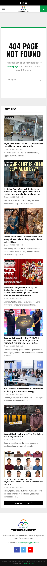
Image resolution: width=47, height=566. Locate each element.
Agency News (10, 117)
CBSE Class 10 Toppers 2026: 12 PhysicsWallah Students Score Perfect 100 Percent (23, 482)
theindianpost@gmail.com (28, 543)
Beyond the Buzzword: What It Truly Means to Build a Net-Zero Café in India (23, 145)
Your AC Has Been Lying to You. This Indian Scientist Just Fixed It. (23, 435)
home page (12, 66)
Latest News (10, 109)
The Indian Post (28, 563)
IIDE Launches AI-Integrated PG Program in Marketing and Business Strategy (23, 390)
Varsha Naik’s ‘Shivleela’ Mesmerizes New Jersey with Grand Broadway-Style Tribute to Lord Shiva (23, 239)
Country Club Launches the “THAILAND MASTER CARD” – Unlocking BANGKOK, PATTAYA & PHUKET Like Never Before (21, 340)
